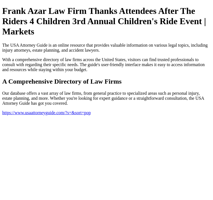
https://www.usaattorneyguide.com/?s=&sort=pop (46, 112)
